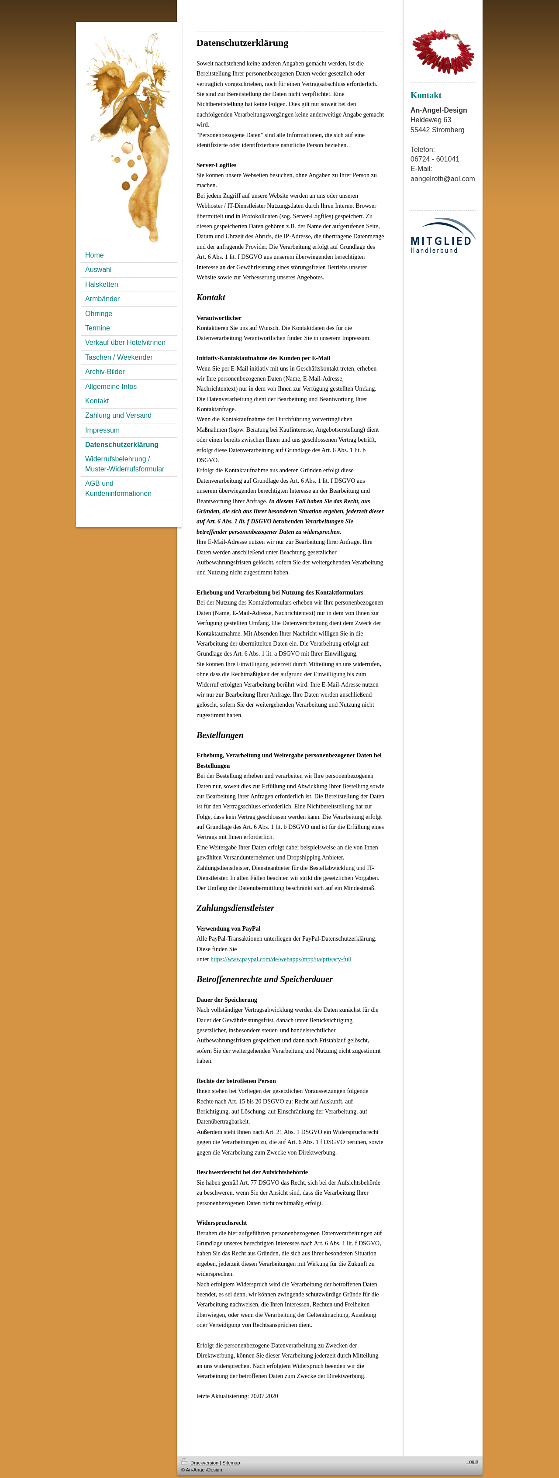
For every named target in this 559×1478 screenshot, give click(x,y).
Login (472, 1461)
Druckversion (200, 1462)
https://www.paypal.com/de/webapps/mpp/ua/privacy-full (281, 959)
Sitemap (231, 1462)
